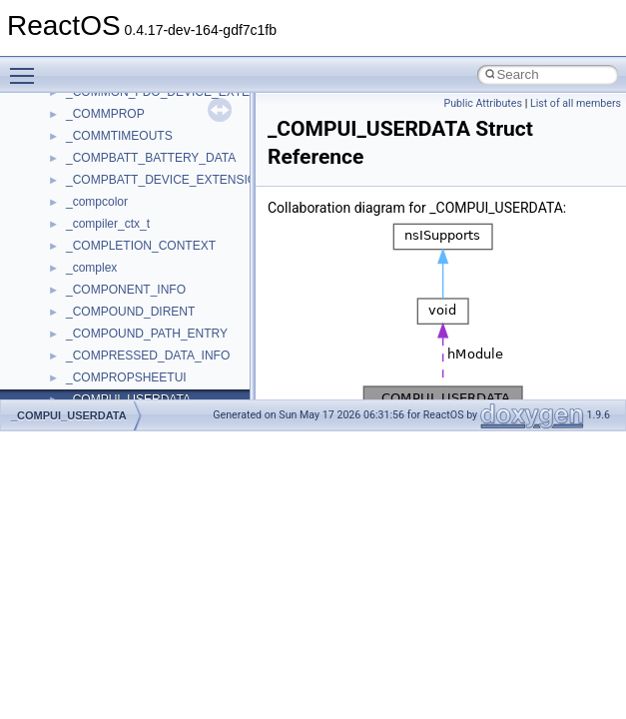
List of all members (575, 103)
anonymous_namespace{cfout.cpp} (159, 169)
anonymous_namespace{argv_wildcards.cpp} (186, 147)
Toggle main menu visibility (27, 67)
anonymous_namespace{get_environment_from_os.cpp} (216, 235)
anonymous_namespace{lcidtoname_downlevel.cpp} (205, 301)
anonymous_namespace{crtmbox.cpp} (168, 191)
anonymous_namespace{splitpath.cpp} (169, 388)
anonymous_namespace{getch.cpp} (161, 257)
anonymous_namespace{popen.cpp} (163, 366)
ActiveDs (89, 103)
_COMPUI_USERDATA (69, 415)
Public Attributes (482, 103)
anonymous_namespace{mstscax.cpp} (168, 323)
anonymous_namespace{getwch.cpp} (165, 279)
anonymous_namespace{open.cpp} (160, 345)
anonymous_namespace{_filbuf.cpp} (162, 125)
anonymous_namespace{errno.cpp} (160, 213)
